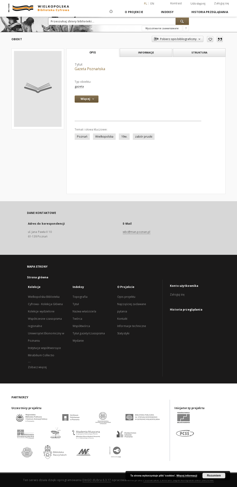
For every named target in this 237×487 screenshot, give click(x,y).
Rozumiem (214, 475)
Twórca (77, 319)
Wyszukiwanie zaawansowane (162, 28)
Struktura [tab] (199, 52)
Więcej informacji (187, 475)
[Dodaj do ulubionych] (210, 39)
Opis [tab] (93, 52)
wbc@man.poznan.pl (136, 232)
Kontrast (176, 3)
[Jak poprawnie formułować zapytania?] (186, 28)
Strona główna (38, 277)
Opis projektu (126, 297)
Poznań (82, 136)
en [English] (152, 3)
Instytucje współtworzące (44, 348)
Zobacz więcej (37, 367)
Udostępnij (198, 3)
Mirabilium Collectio (41, 355)
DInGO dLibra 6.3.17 (96, 480)
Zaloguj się (221, 3)
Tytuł (76, 304)
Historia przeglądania (209, 12)
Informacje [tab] (146, 52)
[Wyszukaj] (182, 21)
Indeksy (167, 12)
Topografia (80, 297)
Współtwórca (81, 326)
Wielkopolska (104, 136)
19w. (124, 136)
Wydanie (78, 341)
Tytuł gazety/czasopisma (89, 333)
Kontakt (122, 319)
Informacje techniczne (131, 326)
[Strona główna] (111, 12)
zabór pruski (143, 136)
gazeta (79, 86)
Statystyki (123, 333)
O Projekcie (134, 12)
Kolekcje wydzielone (41, 311)
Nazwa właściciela (84, 311)
